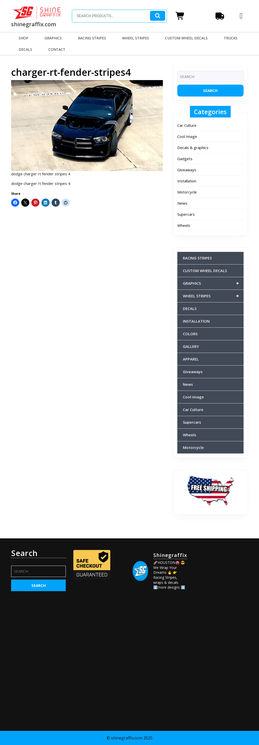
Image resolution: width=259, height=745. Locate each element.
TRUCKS (231, 38)
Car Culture (187, 125)
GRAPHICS (53, 38)
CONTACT (56, 49)
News (182, 203)
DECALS (25, 49)
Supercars (186, 214)
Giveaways (186, 169)
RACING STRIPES (92, 38)
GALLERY (191, 346)
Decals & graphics (192, 147)
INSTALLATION (196, 321)
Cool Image (187, 136)
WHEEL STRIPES (135, 38)
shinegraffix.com (33, 24)
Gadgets (184, 158)
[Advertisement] (220, 624)
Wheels (183, 225)
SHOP (23, 38)
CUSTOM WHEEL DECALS (186, 38)
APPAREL (191, 359)
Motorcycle (187, 192)
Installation (186, 180)
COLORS (190, 333)
